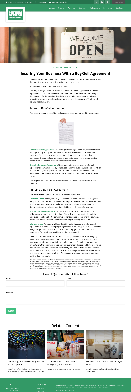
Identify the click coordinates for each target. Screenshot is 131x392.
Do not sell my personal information (98, 387)
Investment (40, 391)
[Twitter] (96, 2)
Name (8, 278)
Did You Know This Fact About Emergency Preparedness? (62, 363)
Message (9, 292)
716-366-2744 (41, 2)
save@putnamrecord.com (59, 2)
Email (69, 278)
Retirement (40, 388)
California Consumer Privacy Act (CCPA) (109, 385)
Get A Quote (119, 2)
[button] (52, 8)
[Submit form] (11, 311)
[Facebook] (107, 2)
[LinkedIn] (102, 2)
